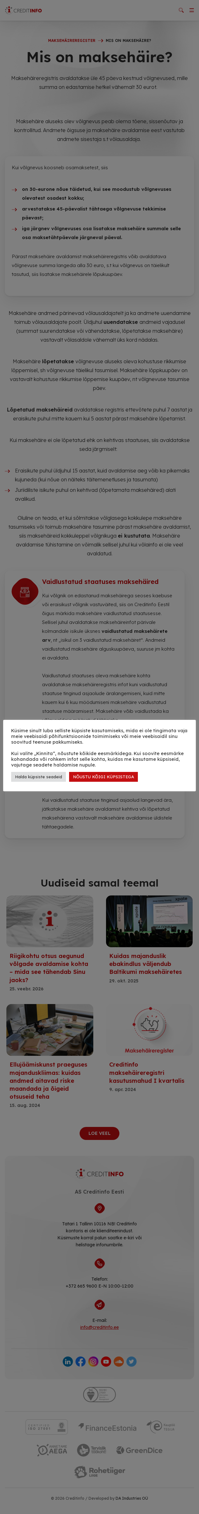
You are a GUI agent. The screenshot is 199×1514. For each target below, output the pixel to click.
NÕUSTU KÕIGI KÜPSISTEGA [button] (103, 776)
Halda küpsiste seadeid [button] (38, 776)
